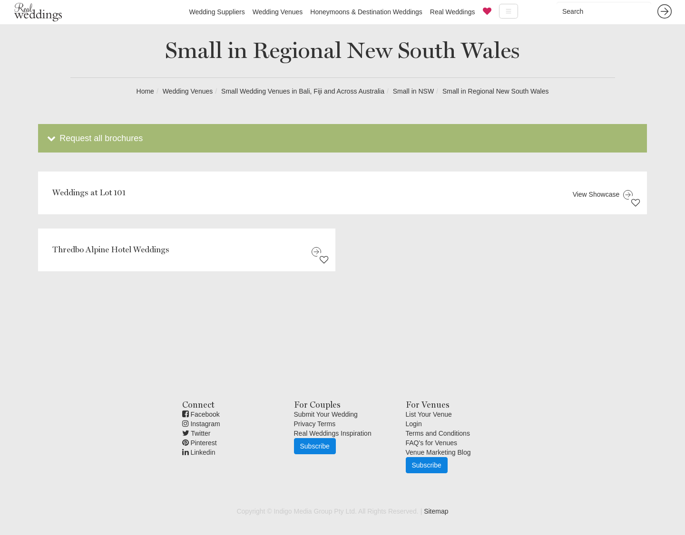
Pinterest (199, 443)
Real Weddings (452, 12)
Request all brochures (94, 138)
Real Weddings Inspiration (333, 433)
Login (414, 424)
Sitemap (436, 511)
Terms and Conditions (438, 433)
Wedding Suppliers (217, 12)
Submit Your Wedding (326, 414)
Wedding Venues (278, 12)
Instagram (201, 424)
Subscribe (315, 446)
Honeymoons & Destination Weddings (366, 12)
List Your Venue (429, 414)
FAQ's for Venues (432, 443)
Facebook (201, 414)
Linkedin (198, 452)
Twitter (196, 433)
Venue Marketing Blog (438, 452)
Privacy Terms (315, 424)
